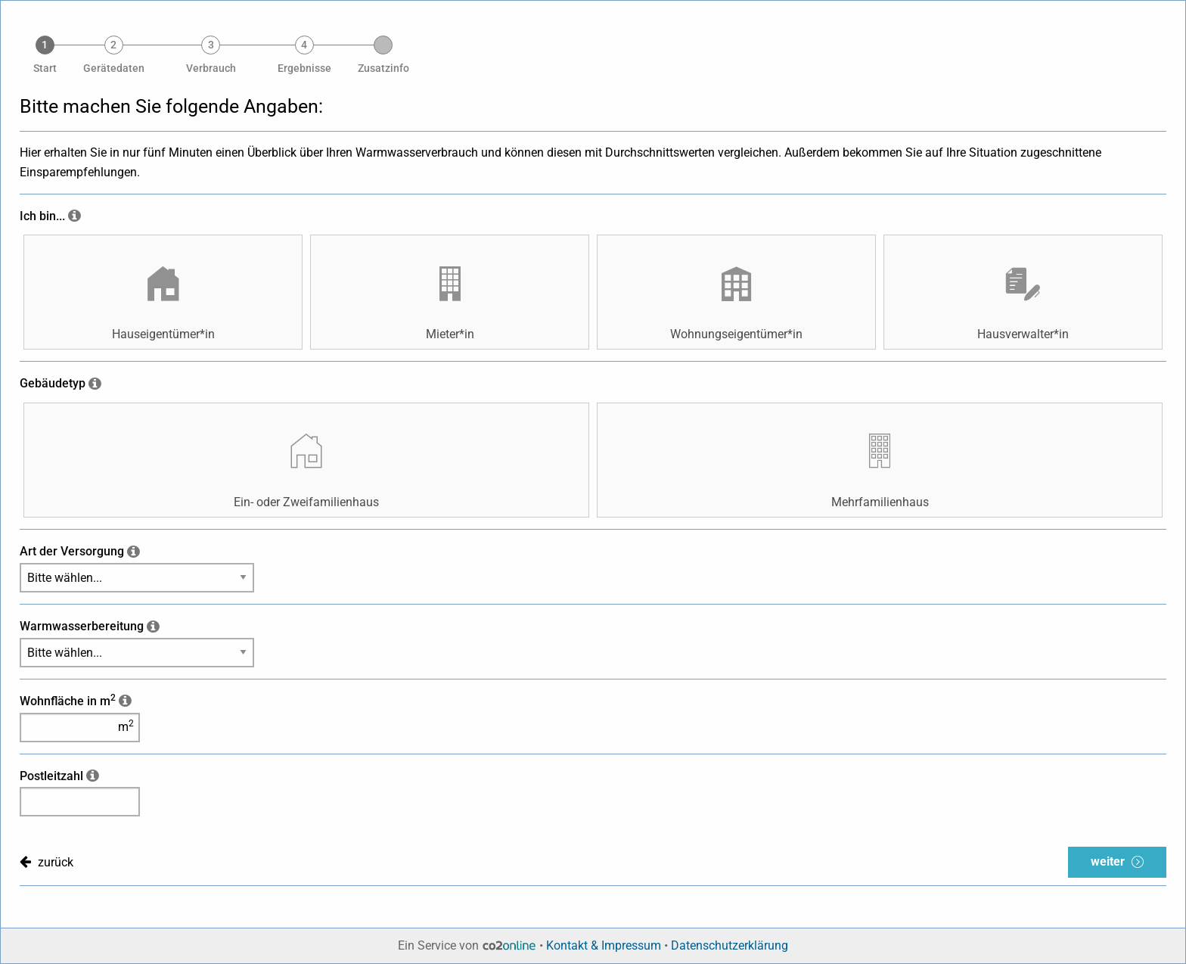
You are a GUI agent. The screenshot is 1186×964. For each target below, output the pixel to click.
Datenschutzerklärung (729, 945)
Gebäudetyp (52, 383)
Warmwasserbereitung (82, 626)
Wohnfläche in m (68, 701)
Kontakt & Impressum (603, 945)
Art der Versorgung (72, 551)
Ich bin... (42, 216)
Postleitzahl (51, 776)
